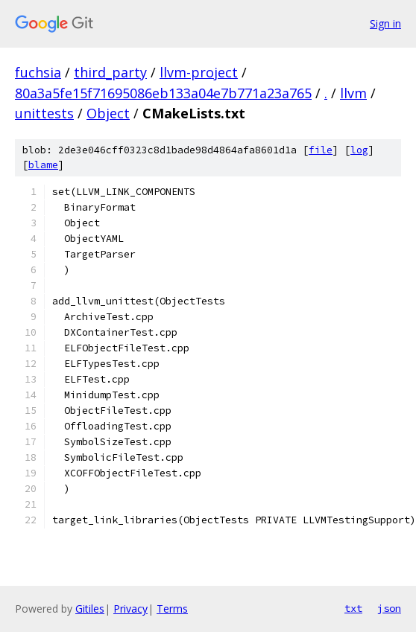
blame (43, 165)
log (359, 150)
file (321, 150)
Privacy (130, 608)
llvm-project (199, 72)
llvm (353, 93)
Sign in (385, 23)
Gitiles (89, 608)
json (389, 608)
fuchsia (38, 72)
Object (108, 113)
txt (353, 608)
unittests (44, 113)
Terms (172, 608)
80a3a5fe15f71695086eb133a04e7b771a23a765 (163, 93)
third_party (110, 72)
